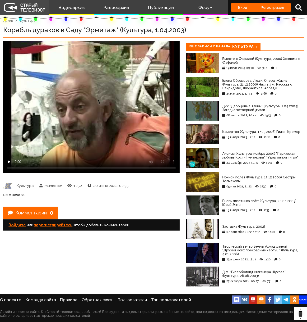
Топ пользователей (171, 299)
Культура (27, 21)
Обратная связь (97, 299)
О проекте (10, 299)
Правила (68, 299)
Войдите (17, 225)
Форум (205, 7)
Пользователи (132, 299)
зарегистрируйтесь (53, 225)
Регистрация (272, 7)
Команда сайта (41, 299)
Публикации (161, 7)
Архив (8, 21)
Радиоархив (116, 7)
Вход (242, 7)
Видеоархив (71, 7)
